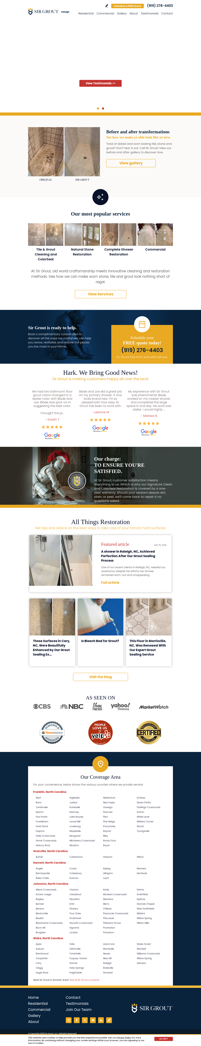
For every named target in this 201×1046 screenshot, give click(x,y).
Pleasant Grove (112, 923)
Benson (40, 908)
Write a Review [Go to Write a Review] (106, 5)
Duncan (73, 878)
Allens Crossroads (46, 889)
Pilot (105, 816)
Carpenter (42, 958)
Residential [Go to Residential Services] (86, 13)
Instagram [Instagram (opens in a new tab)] (69, 1020)
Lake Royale (76, 816)
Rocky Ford (109, 840)
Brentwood (42, 953)
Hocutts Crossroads (80, 923)
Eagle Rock (42, 972)
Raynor (107, 831)
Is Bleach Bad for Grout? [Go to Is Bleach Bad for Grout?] (100, 641)
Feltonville (75, 948)
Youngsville (143, 831)
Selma (140, 889)
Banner (40, 903)
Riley (105, 835)
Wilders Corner (145, 821)
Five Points (41, 816)
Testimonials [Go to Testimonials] (149, 13)
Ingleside (74, 797)
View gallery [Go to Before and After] (131, 163)
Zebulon (141, 963)
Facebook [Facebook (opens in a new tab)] (77, 1020)
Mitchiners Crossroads (82, 840)
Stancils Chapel (146, 903)
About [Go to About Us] (133, 13)
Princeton (108, 932)
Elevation (74, 899)
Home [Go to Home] (33, 997)
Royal (106, 845)
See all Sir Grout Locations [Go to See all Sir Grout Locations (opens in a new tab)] (84, 980)
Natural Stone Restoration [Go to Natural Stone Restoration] (82, 252)
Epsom (40, 812)
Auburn (40, 948)
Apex (38, 944)
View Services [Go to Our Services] (100, 294)
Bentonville (42, 913)
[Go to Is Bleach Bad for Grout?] (100, 617)
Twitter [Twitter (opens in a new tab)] (85, 1020)
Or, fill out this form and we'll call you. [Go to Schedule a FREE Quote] (142, 357)
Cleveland (75, 894)
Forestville (75, 953)
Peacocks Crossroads (115, 913)
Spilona (141, 899)
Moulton (74, 845)
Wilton (140, 856)
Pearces (107, 812)
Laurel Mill (74, 821)
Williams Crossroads (148, 953)
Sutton (140, 812)
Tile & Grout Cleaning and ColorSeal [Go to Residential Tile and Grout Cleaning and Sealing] (46, 254)
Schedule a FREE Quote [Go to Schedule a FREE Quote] (127, 6)
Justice (73, 802)
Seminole (142, 873)
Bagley (40, 899)
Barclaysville (43, 873)
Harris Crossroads (46, 840)
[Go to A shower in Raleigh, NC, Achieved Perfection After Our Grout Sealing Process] (60, 560)
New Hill (107, 958)
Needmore (109, 797)
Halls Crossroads (45, 835)
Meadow (108, 899)
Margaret (75, 835)
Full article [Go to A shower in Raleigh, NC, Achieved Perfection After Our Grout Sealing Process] (110, 582)
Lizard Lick (108, 944)
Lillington (108, 873)
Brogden (41, 932)
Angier (39, 868)
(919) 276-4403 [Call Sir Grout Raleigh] (160, 5)
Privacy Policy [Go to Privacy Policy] (124, 1037)
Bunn (38, 802)
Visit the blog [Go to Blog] (100, 677)
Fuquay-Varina (78, 958)
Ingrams (74, 927)
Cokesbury (75, 873)
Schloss (141, 797)
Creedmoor (76, 856)
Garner (73, 963)
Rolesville (108, 967)
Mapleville (75, 831)
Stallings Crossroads (148, 807)
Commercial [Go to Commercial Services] (105, 13)
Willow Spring (144, 918)
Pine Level (108, 918)
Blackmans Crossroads (49, 923)
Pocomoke (109, 826)
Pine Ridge (109, 821)
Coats (73, 868)
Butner (39, 856)
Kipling (106, 868)
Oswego (108, 807)
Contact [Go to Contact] (167, 13)
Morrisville (108, 948)
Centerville (42, 807)
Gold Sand (42, 826)
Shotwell (108, 972)
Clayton (74, 889)
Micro (106, 903)
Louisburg (75, 826)
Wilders (141, 913)
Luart (106, 878)
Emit (71, 903)
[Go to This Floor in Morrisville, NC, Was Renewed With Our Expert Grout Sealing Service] (149, 617)
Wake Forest (144, 944)
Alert (38, 797)
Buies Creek (42, 878)
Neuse (106, 953)
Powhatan (109, 927)
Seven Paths (144, 802)
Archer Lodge (43, 894)
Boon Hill (40, 927)
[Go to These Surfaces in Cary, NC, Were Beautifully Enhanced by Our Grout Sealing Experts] (52, 617)
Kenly (106, 889)
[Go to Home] (51, 11)
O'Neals (107, 908)
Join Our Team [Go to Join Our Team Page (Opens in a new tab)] (79, 1009)
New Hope (109, 802)
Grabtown (75, 918)
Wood (140, 826)
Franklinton (42, 821)
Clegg (39, 967)
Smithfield (142, 894)
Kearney (74, 812)
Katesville (74, 807)
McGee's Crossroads (115, 894)
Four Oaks (75, 913)
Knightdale (75, 972)
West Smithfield (145, 908)
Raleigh (107, 963)
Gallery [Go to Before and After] (122, 13)
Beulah (40, 918)
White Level (143, 816)
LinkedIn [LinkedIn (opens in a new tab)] (101, 1020)
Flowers (73, 908)
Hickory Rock (43, 845)
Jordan (73, 932)
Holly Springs (76, 967)
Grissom (107, 856)
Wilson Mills (143, 923)
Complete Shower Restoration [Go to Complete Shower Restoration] (118, 252)
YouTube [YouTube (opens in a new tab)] (93, 1020)
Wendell (141, 948)
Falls (71, 944)
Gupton (40, 831)
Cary (38, 963)
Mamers (141, 868)
